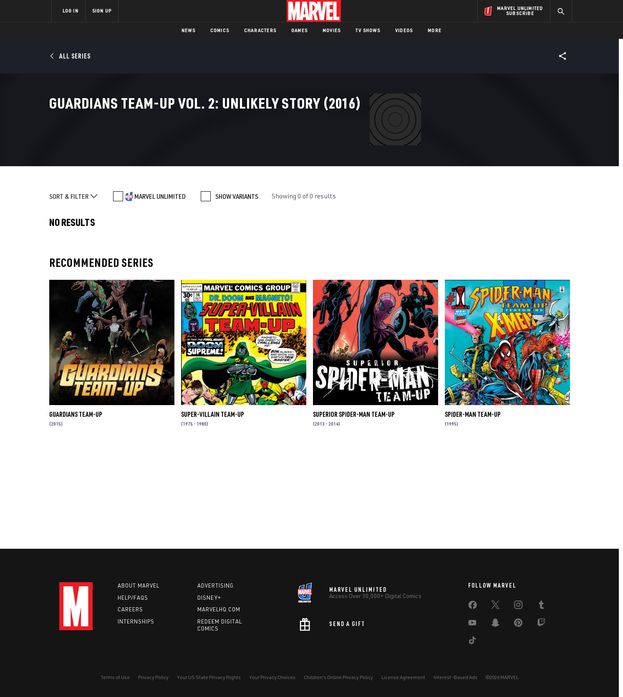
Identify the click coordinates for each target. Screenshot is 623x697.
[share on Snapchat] (495, 624)
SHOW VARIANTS (236, 290)
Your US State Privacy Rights (209, 677)
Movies (332, 30)
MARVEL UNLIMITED (160, 290)
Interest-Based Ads (455, 677)
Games (299, 30)
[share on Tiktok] (472, 642)
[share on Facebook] (472, 607)
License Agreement (403, 677)
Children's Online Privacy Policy (338, 677)
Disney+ (209, 597)
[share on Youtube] (472, 624)
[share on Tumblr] (541, 606)
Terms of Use (115, 677)
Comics (219, 30)
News (188, 30)
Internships (136, 621)
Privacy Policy (153, 677)
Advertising (215, 585)
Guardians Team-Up (75, 508)
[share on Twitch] (541, 624)
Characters (260, 30)
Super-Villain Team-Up (212, 508)
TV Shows (368, 30)
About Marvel (138, 585)
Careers (130, 609)
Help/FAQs (133, 597)
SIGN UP (101, 11)
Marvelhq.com (218, 609)
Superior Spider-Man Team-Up (354, 508)
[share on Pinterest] (518, 624)
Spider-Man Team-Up (473, 508)
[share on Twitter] (495, 606)
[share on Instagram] (518, 606)
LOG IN (70, 11)
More (434, 30)
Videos (404, 30)
